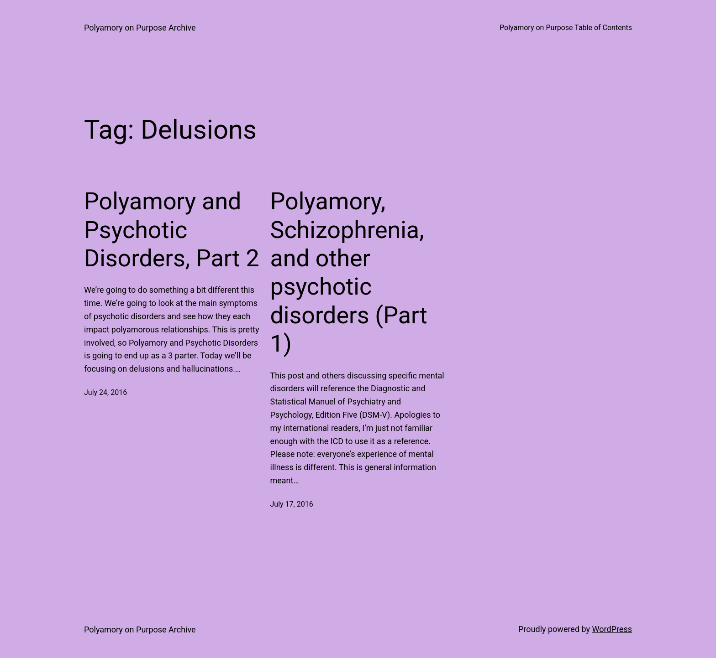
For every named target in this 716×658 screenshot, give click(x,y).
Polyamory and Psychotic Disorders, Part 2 (171, 229)
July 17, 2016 (291, 504)
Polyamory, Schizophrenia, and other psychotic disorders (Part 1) (348, 272)
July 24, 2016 (105, 392)
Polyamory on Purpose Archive (140, 27)
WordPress (612, 629)
